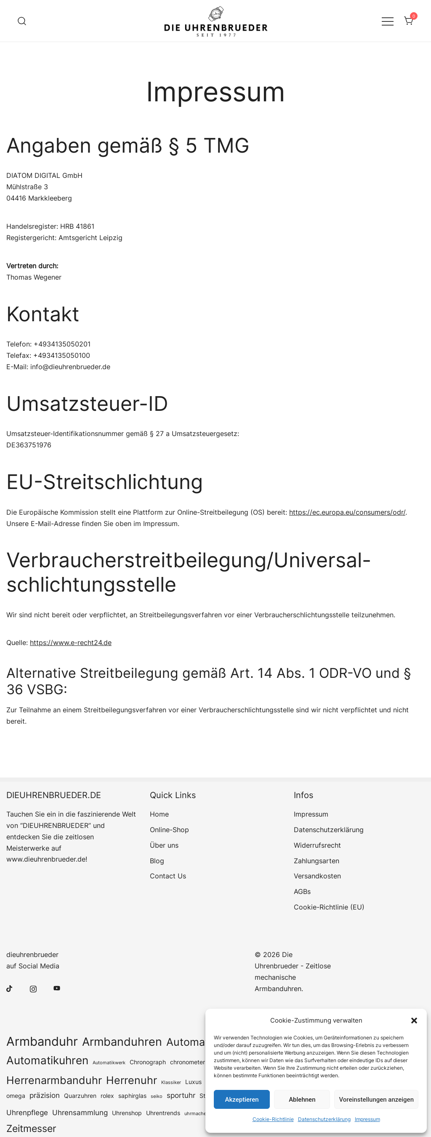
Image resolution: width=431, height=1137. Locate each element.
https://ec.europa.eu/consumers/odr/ (347, 512)
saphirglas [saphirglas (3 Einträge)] (132, 1095)
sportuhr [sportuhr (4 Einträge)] (181, 1095)
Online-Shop (169, 829)
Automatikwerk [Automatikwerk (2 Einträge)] (109, 1063)
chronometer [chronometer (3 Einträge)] (187, 1062)
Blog (157, 861)
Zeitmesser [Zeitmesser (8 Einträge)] (31, 1128)
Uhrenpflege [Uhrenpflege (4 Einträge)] (27, 1112)
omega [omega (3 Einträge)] (15, 1095)
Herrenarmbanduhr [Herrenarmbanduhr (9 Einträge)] (54, 1080)
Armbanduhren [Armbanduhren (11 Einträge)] (122, 1041)
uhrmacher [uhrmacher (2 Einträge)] (196, 1113)
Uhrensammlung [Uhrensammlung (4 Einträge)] (80, 1112)
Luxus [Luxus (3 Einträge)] (193, 1082)
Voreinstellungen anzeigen (376, 1099)
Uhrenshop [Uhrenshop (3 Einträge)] (127, 1113)
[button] (414, 1020)
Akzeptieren (242, 1099)
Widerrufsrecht (317, 845)
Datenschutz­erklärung (324, 1119)
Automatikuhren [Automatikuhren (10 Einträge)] (47, 1060)
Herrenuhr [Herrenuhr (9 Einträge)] (131, 1080)
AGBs (302, 891)
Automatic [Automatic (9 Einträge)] (191, 1042)
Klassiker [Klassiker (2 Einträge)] (171, 1082)
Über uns (164, 845)
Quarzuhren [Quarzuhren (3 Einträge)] (80, 1095)
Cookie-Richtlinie (273, 1119)
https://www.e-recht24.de (71, 642)
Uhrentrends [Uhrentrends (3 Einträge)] (163, 1113)
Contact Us (168, 876)
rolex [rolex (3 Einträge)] (107, 1095)
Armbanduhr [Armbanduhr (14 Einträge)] (42, 1041)
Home (159, 814)
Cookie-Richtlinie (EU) (329, 907)
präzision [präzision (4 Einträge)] (44, 1095)
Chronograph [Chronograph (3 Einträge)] (148, 1062)
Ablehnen (302, 1099)
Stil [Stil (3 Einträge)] (204, 1095)
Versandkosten (317, 876)
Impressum (367, 1119)
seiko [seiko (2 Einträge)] (156, 1096)
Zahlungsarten (316, 861)
